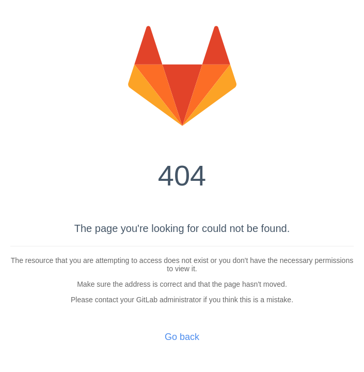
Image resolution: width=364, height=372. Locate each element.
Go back (182, 337)
